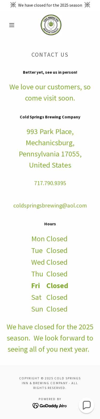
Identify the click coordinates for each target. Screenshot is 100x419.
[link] (51, 25)
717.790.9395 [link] (50, 183)
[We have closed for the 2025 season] (50, 5)
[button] (11, 25)
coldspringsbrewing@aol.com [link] (50, 205)
